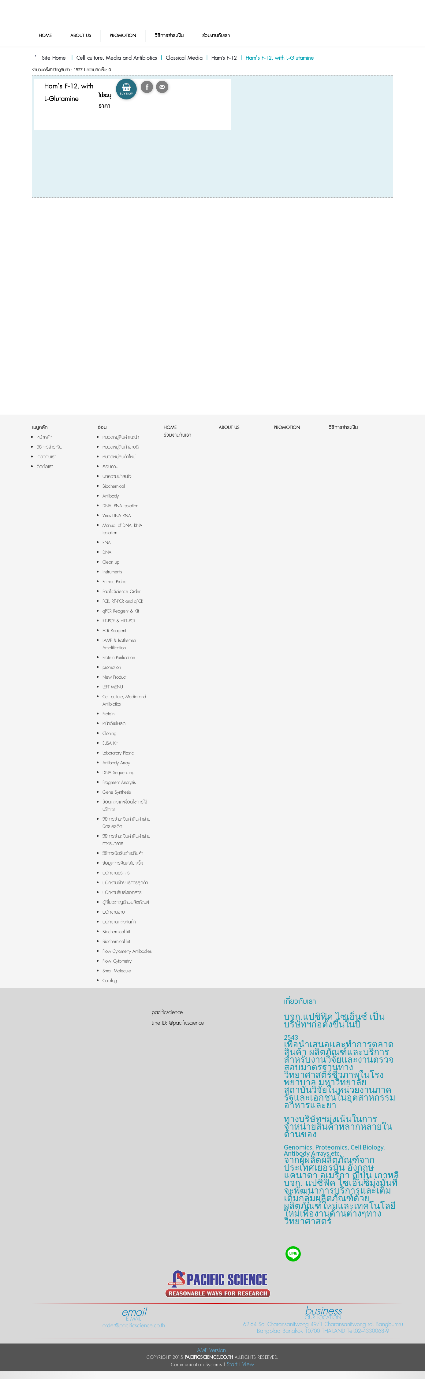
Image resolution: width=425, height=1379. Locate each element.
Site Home (54, 58)
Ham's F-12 (224, 58)
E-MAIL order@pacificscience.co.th (134, 1319)
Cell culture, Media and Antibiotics (116, 58)
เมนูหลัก (40, 427)
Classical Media (184, 58)
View (248, 1364)
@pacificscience (185, 1023)
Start (232, 1364)
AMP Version (211, 1350)
